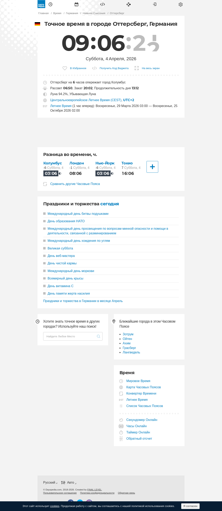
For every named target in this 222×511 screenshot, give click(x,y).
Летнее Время (60, 106)
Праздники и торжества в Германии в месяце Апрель (83, 301)
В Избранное (78, 68)
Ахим (127, 343)
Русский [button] (49, 482)
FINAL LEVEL (94, 489)
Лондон (76, 163)
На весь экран (151, 68)
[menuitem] (50, 4)
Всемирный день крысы (63, 278)
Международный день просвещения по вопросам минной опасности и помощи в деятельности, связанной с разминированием (105, 231)
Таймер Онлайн (138, 432)
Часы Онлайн (137, 426)
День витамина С (58, 286)
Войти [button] (154, 4)
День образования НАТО (64, 221)
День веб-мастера (59, 256)
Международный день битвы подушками (76, 213)
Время (50, 4)
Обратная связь (126, 493)
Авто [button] (70, 482)
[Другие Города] (152, 167)
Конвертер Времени (141, 393)
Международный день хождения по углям (76, 240)
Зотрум (128, 334)
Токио (127, 163)
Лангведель (131, 352)
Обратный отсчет (139, 438)
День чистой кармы (59, 263)
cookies (54, 506)
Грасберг (129, 348)
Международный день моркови (68, 271)
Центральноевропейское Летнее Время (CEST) (85, 100)
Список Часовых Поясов (145, 406)
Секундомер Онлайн (142, 420)
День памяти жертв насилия (66, 293)
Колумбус (52, 163)
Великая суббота (58, 248)
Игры (128, 4)
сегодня (109, 204)
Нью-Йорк (104, 163)
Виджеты (102, 4)
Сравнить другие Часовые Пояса (75, 184)
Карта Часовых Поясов (144, 387)
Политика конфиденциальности (97, 493)
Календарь (76, 4)
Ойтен (127, 339)
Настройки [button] (180, 4)
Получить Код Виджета (114, 68)
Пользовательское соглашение (60, 493)
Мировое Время (138, 381)
